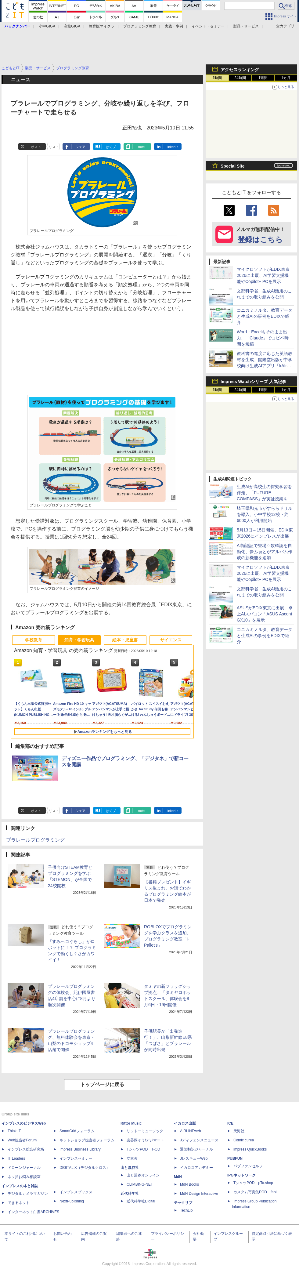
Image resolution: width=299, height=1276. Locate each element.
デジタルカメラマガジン (28, 1193)
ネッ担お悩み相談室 (24, 1177)
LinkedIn (172, 147)
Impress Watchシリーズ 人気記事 (253, 381)
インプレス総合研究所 (26, 1149)
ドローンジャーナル (24, 1167)
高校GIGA (72, 26)
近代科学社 (130, 1193)
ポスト (36, 147)
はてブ (111, 147)
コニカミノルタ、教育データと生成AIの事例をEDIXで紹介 (264, 316)
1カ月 (286, 78)
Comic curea (243, 1140)
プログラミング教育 (139, 26)
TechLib (186, 1210)
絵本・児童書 (125, 639)
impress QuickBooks (250, 1149)
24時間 (240, 78)
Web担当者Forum (22, 1140)
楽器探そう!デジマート (145, 1140)
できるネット (19, 1203)
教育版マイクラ (101, 26)
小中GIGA (47, 26)
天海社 (238, 1131)
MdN (178, 1177)
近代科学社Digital (141, 1201)
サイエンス (171, 639)
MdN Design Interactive (199, 1193)
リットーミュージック (145, 1131)
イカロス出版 (185, 1123)
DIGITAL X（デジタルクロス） (84, 1167)
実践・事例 (174, 26)
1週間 (263, 78)
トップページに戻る (102, 1084)
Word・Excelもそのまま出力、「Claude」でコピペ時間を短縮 (263, 337)
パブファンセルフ (248, 1166)
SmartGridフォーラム (77, 1131)
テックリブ (183, 1203)
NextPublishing (71, 1201)
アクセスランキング (240, 69)
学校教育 (33, 639)
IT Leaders (16, 1158)
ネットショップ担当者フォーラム (86, 1140)
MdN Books (189, 1184)
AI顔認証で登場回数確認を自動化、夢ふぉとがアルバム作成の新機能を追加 (264, 551)
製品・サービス (246, 26)
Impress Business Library (80, 1149)
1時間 (217, 78)
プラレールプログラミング (35, 840)
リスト (54, 147)
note (141, 147)
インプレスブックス (75, 1192)
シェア (80, 147)
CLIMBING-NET (140, 1184)
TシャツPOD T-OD (143, 1149)
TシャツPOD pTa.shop (253, 1183)
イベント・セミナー (208, 26)
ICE (230, 1123)
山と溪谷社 (130, 1167)
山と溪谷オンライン (143, 1175)
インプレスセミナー (75, 1158)
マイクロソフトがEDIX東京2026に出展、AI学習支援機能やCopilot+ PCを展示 (263, 275)
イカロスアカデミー (196, 1167)
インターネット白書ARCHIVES (33, 1212)
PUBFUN (235, 1158)
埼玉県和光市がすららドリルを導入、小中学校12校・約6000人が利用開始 (264, 514)
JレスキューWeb (193, 1158)
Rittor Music (131, 1123)
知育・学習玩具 (79, 639)
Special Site (233, 166)
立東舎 (132, 1158)
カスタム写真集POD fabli (255, 1192)
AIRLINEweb (190, 1131)
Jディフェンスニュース (199, 1140)
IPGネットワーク (241, 1175)
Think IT (14, 1131)
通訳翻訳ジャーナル (196, 1149)
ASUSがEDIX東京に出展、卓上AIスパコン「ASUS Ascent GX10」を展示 (265, 613)
